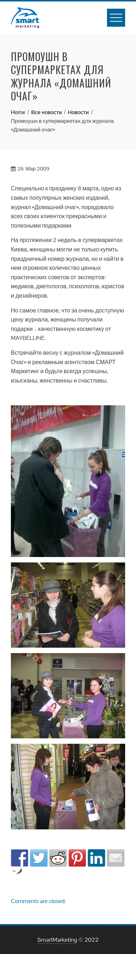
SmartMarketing (57, 940)
